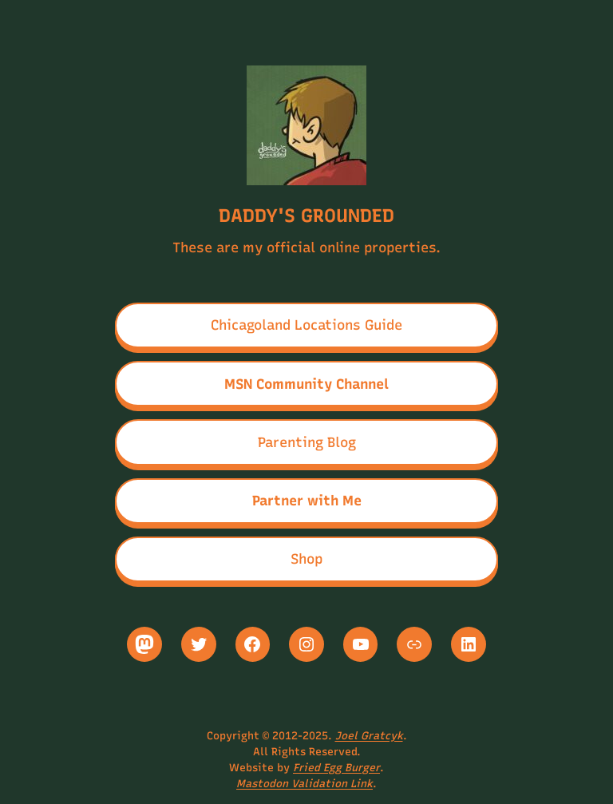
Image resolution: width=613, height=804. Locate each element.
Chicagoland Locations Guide (306, 324)
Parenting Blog (307, 442)
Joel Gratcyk (369, 735)
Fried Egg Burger (336, 767)
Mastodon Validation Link (304, 783)
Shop (306, 558)
